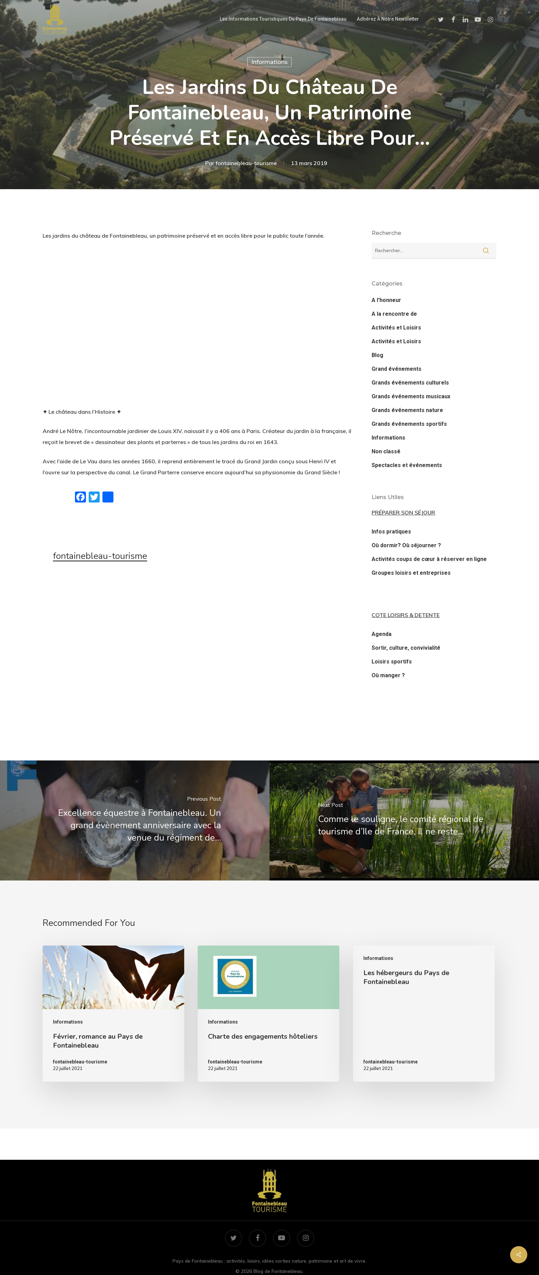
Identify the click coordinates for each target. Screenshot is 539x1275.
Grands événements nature (407, 410)
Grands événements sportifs (409, 424)
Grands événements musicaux (411, 396)
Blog (377, 355)
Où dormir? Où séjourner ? (406, 545)
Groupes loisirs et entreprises (411, 573)
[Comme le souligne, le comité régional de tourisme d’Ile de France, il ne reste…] (404, 820)
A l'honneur (386, 300)
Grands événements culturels (410, 382)
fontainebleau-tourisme (246, 163)
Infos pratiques (391, 531)
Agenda (382, 634)
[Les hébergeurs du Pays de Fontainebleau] (424, 1014)
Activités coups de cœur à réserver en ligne (429, 559)
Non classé (386, 451)
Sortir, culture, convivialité (406, 648)
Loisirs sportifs (392, 661)
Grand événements (396, 369)
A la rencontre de (394, 314)
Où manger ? (388, 675)
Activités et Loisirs (396, 327)
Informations (269, 62)
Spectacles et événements (407, 465)
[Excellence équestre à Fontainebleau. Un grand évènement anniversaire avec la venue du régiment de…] (135, 820)
